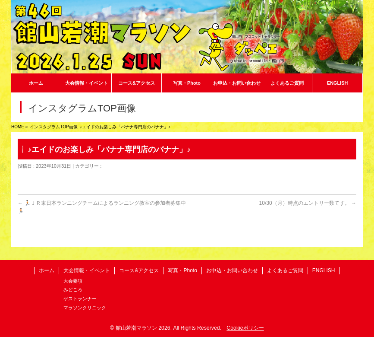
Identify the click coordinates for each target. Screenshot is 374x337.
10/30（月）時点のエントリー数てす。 (307, 203)
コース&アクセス (139, 270)
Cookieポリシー (245, 328)
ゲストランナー (80, 298)
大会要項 (72, 280)
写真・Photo (182, 270)
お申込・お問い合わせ (232, 270)
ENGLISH (323, 270)
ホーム (46, 270)
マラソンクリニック (84, 307)
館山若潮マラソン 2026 (143, 328)
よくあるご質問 (285, 270)
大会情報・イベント (86, 270)
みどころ (72, 289)
